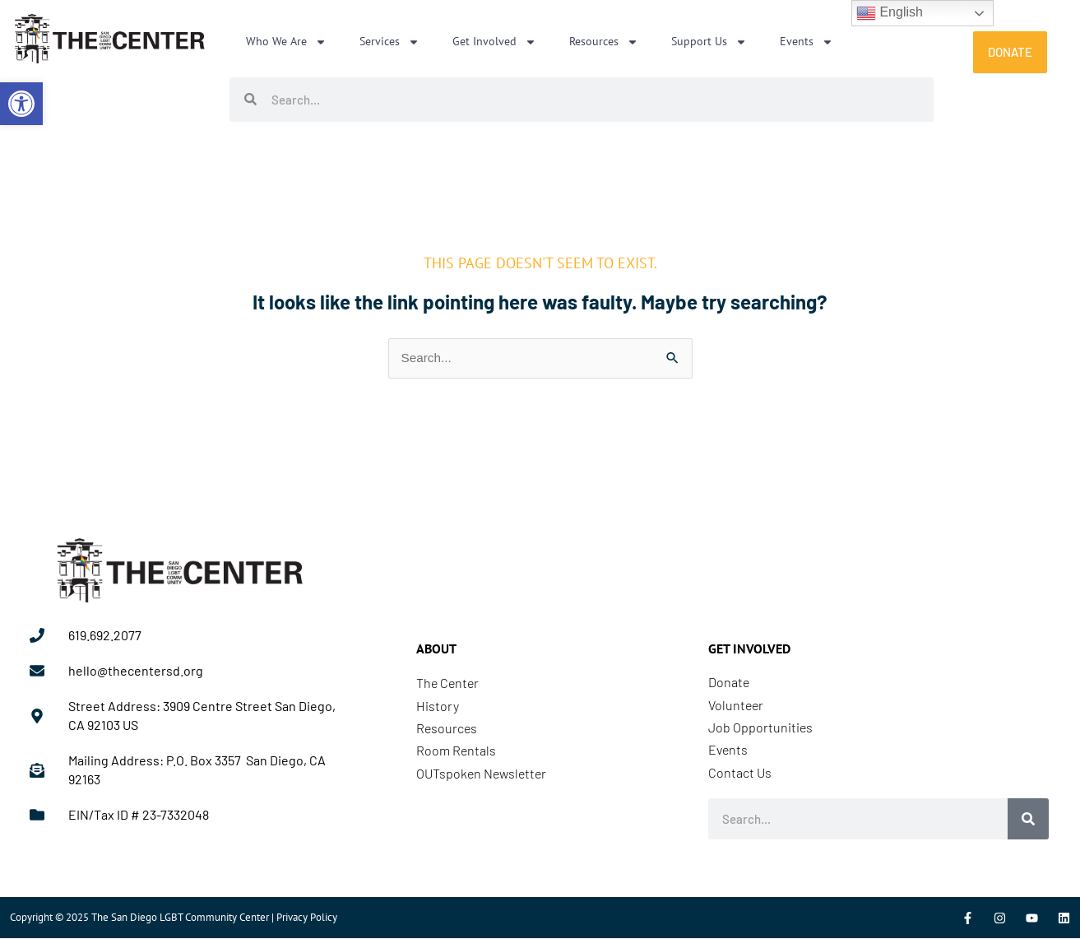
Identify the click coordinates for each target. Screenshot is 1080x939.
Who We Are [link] (286, 42)
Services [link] (389, 42)
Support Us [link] (709, 42)
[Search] (1028, 819)
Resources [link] (603, 42)
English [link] (889, 13)
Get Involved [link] (494, 42)
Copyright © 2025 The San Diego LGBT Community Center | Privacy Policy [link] (173, 918)
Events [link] (806, 42)
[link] (21, 103)
